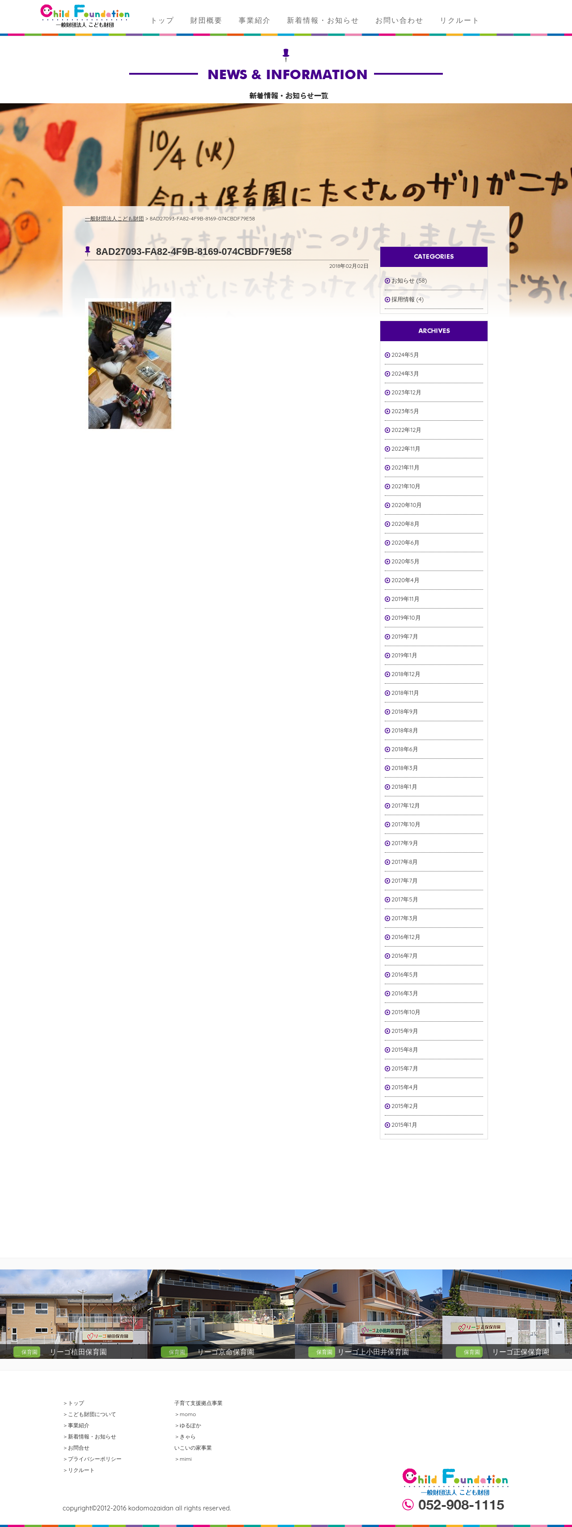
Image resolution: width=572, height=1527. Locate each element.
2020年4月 (405, 580)
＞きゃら (185, 1436)
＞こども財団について (89, 1414)
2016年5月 (404, 974)
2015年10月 (406, 1011)
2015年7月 (404, 1068)
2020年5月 (405, 561)
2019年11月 (405, 598)
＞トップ (73, 1403)
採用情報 (403, 299)
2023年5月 (405, 411)
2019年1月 (404, 655)
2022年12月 (406, 429)
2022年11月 (406, 448)
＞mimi (183, 1458)
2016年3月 (404, 993)
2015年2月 (404, 1105)
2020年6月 (405, 542)
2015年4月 (404, 1087)
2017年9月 (404, 842)
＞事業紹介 (76, 1425)
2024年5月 (405, 354)
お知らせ (403, 280)
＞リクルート (79, 1470)
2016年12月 (406, 936)
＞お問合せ (76, 1447)
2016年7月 (404, 955)
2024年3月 (405, 373)
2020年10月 (406, 504)
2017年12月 (405, 805)
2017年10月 (406, 824)
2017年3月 (404, 918)
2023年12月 (406, 392)
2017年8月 (404, 861)
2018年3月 (404, 767)
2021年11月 (405, 467)
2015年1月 (404, 1124)
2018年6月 (404, 749)
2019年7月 (404, 636)
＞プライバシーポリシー (92, 1458)
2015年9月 (404, 1030)
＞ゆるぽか (187, 1425)
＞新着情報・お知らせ (89, 1436)
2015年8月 (404, 1049)
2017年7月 (404, 880)
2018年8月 (404, 730)
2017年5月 (404, 899)
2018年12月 (406, 673)
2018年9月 (404, 711)
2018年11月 (405, 692)
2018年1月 (404, 786)
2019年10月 (406, 617)
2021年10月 (406, 486)
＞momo (185, 1414)
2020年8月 (405, 523)
